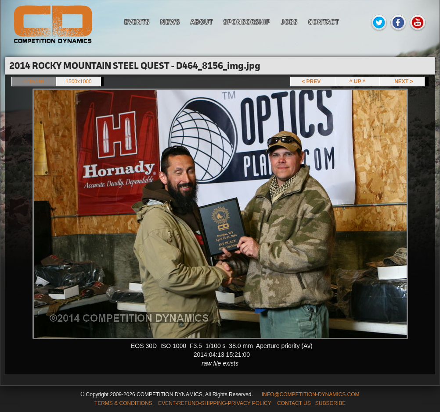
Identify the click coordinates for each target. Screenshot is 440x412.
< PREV (312, 81)
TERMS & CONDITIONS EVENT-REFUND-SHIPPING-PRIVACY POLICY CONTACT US (202, 403)
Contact (323, 22)
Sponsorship (247, 22)
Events (137, 22)
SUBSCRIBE (330, 403)
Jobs (289, 22)
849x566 (34, 81)
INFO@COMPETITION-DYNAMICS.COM (311, 394)
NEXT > (402, 81)
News (170, 22)
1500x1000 (78, 81)
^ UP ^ (357, 81)
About (202, 22)
